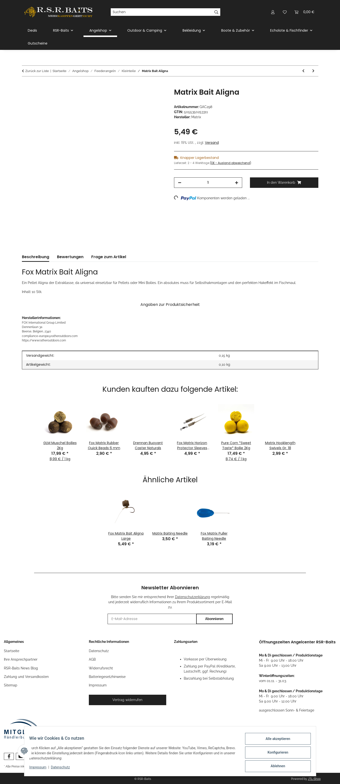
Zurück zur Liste (37, 71)
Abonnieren (214, 619)
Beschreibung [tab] (35, 257)
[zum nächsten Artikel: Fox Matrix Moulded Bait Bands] (313, 71)
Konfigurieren (275, 754)
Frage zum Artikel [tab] (108, 257)
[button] (273, 12)
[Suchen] (161, 12)
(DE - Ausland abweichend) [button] (230, 163)
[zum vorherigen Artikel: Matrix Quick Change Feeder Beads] (303, 71)
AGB (92, 659)
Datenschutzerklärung (192, 597)
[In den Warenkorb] (26, 85)
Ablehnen (275, 767)
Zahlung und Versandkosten (26, 677)
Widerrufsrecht (101, 668)
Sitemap (10, 685)
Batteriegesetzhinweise (107, 677)
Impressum (40, 769)
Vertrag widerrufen (127, 700)
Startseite (11, 651)
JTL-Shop (314, 779)
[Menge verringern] (179, 183)
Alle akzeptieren (275, 741)
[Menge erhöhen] (236, 183)
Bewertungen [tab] (70, 257)
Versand (212, 142)
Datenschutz (63, 769)
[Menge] (208, 183)
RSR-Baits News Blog (21, 668)
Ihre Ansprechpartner (20, 659)
